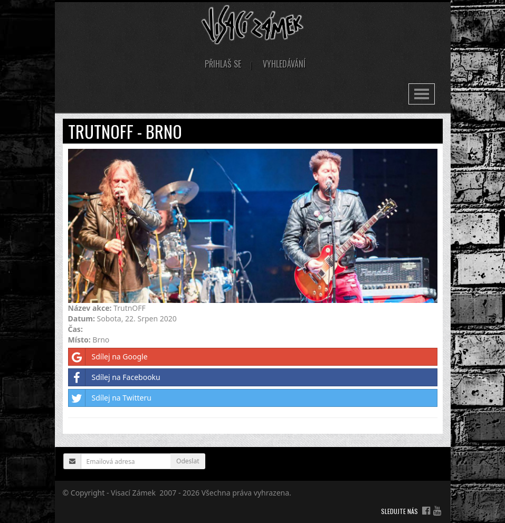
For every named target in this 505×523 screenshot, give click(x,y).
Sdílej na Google (108, 356)
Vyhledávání (284, 64)
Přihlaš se (223, 64)
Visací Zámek (133, 493)
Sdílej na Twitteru (110, 397)
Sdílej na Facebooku (114, 377)
